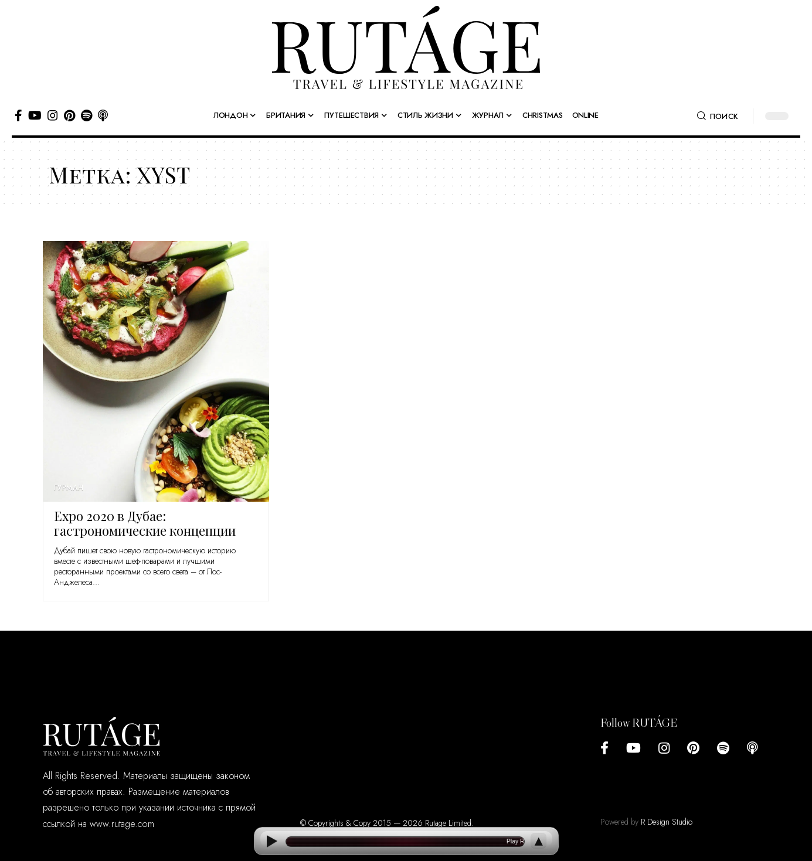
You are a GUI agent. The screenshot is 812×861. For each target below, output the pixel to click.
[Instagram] (53, 115)
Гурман (69, 487)
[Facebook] (18, 115)
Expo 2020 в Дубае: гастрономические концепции (145, 523)
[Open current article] (405, 841)
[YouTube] (35, 115)
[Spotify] (86, 115)
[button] (717, 116)
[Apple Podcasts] (103, 115)
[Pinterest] (69, 115)
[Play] (272, 841)
